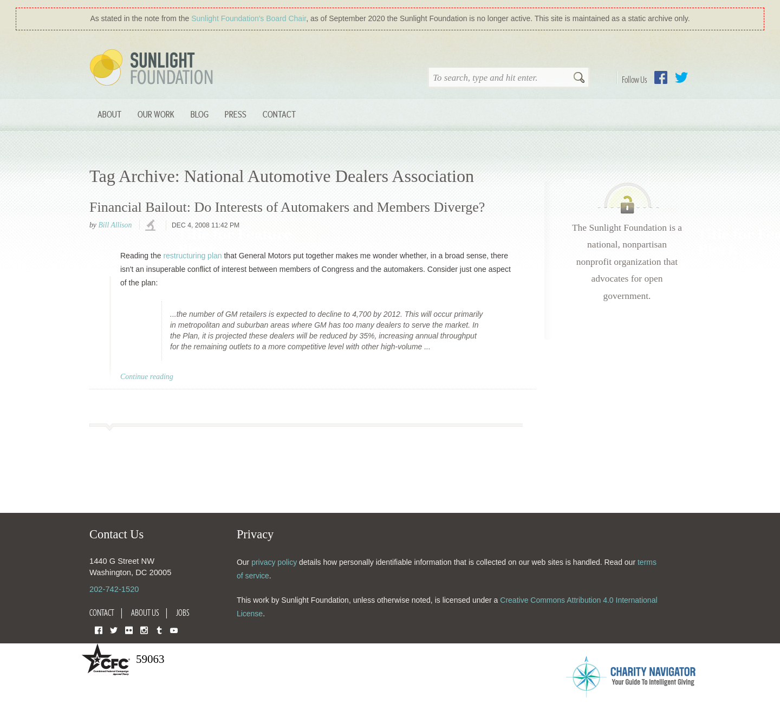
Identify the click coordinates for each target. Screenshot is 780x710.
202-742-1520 (114, 589)
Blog (200, 114)
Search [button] (579, 78)
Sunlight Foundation (153, 68)
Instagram (144, 629)
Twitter (681, 77)
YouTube (174, 629)
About (109, 114)
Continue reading (146, 377)
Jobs (183, 612)
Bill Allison (115, 225)
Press (235, 114)
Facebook (660, 77)
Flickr (129, 629)
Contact (279, 114)
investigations (151, 225)
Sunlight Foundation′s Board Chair (248, 18)
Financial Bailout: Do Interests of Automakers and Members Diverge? (287, 207)
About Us (145, 612)
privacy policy (274, 562)
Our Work (156, 114)
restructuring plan (192, 255)
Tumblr (159, 629)
